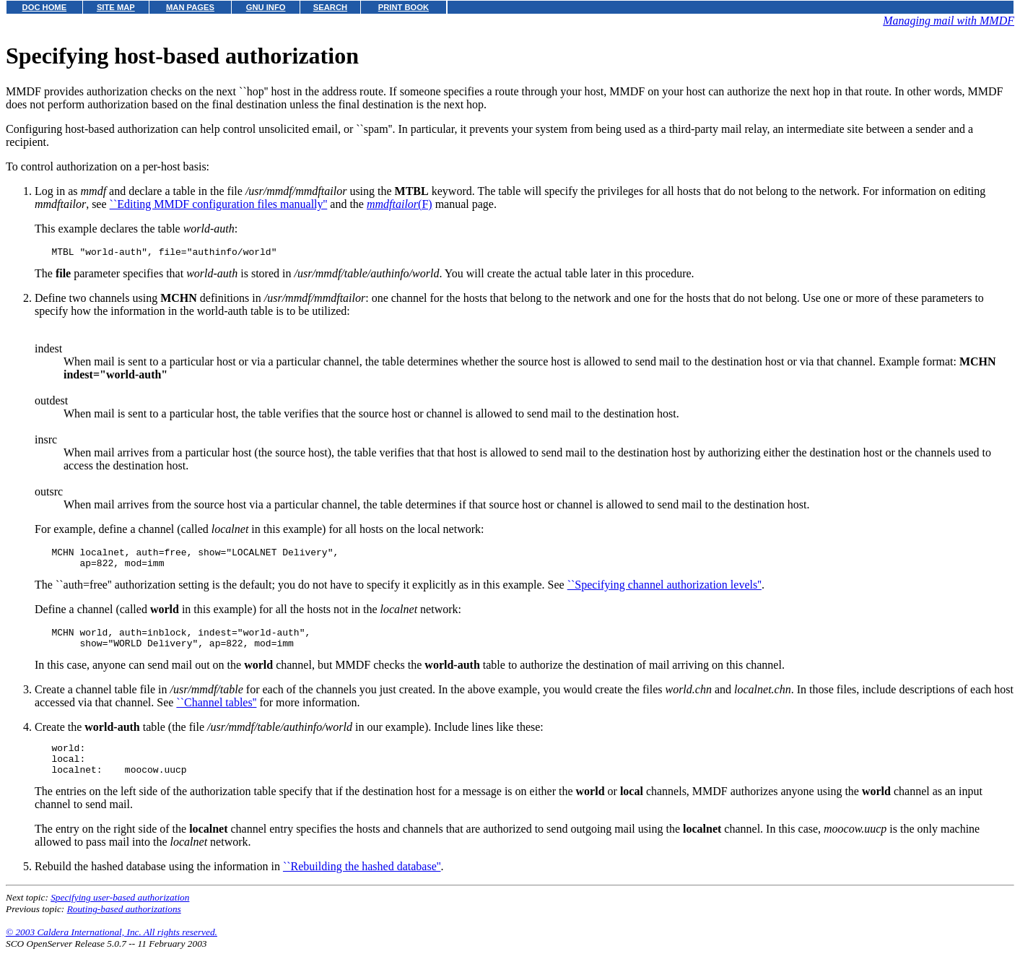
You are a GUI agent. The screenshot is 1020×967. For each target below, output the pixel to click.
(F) (399, 204)
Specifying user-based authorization (120, 914)
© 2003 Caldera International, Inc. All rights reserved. (111, 949)
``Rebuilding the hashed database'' (362, 883)
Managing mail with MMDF (948, 20)
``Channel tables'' (216, 713)
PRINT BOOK (403, 7)
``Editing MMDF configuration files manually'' (219, 204)
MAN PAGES (190, 7)
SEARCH (330, 7)
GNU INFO (266, 7)
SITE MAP (116, 7)
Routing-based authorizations (124, 926)
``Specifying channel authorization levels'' (664, 591)
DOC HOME (44, 7)
